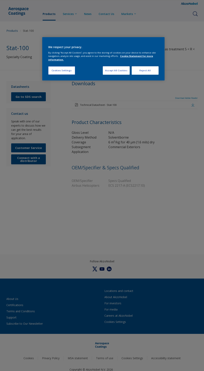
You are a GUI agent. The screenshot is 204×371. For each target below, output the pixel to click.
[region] (103, 58)
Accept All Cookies (116, 70)
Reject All (145, 70)
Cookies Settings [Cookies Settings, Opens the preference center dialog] (62, 70)
